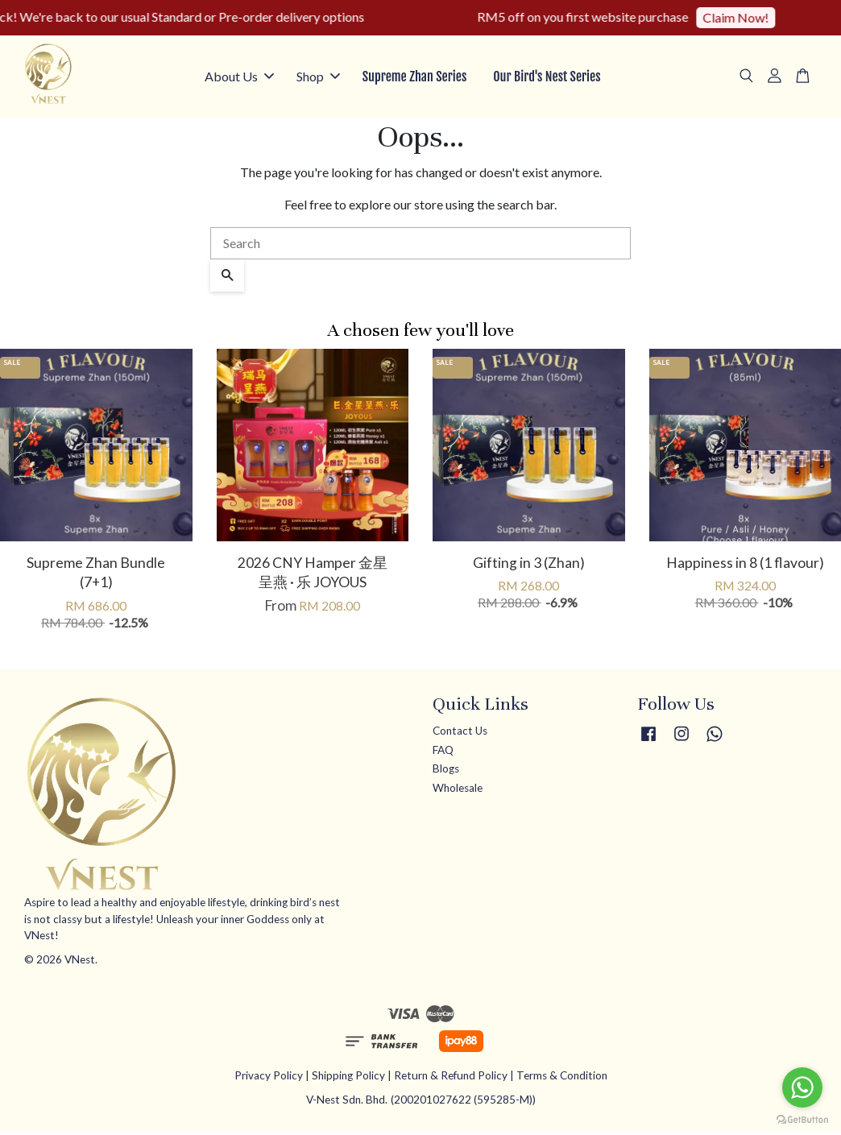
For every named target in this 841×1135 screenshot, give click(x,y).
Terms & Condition (561, 1077)
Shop (318, 77)
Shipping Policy (348, 1077)
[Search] (420, 246)
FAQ (443, 752)
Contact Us (460, 733)
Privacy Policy (268, 1077)
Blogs (446, 771)
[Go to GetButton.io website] (802, 1118)
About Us (239, 77)
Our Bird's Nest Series (546, 78)
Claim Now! (746, 17)
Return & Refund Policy (451, 1077)
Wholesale (458, 790)
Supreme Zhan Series (414, 78)
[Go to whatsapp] (802, 1087)
